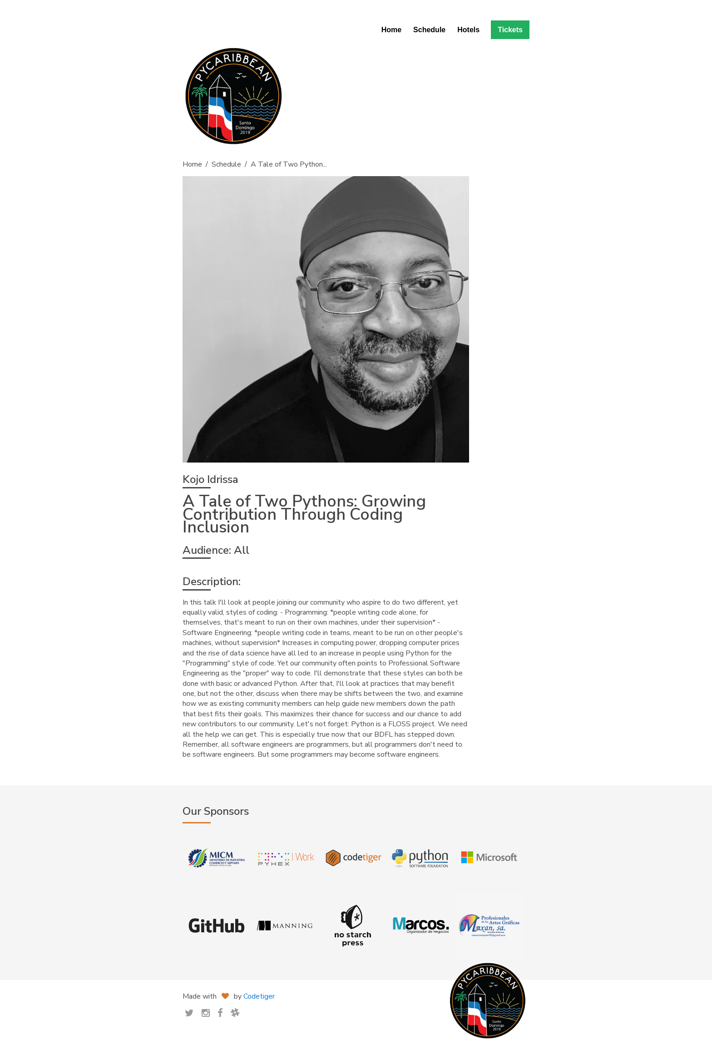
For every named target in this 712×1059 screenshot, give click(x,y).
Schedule (429, 30)
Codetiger (259, 996)
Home (391, 30)
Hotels (468, 30)
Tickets (510, 30)
